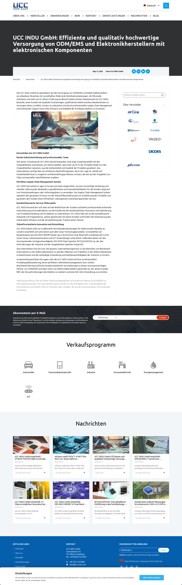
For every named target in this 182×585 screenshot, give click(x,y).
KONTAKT (91, 15)
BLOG (156, 15)
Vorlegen (162, 317)
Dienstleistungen (22, 562)
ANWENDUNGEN (59, 15)
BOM (77, 15)
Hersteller (19, 557)
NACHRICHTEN (139, 15)
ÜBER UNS (18, 15)
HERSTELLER (37, 15)
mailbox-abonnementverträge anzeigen (142, 555)
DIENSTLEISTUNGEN (113, 15)
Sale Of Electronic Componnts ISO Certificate (140, 561)
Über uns (19, 553)
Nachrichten (30, 79)
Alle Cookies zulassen (151, 578)
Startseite (16, 79)
